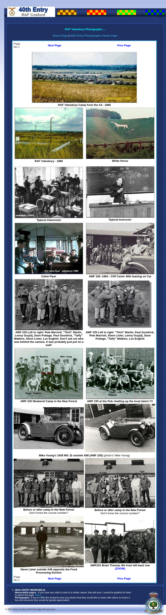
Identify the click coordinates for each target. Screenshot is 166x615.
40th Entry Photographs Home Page (93, 35)
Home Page (61, 35)
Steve (38, 595)
